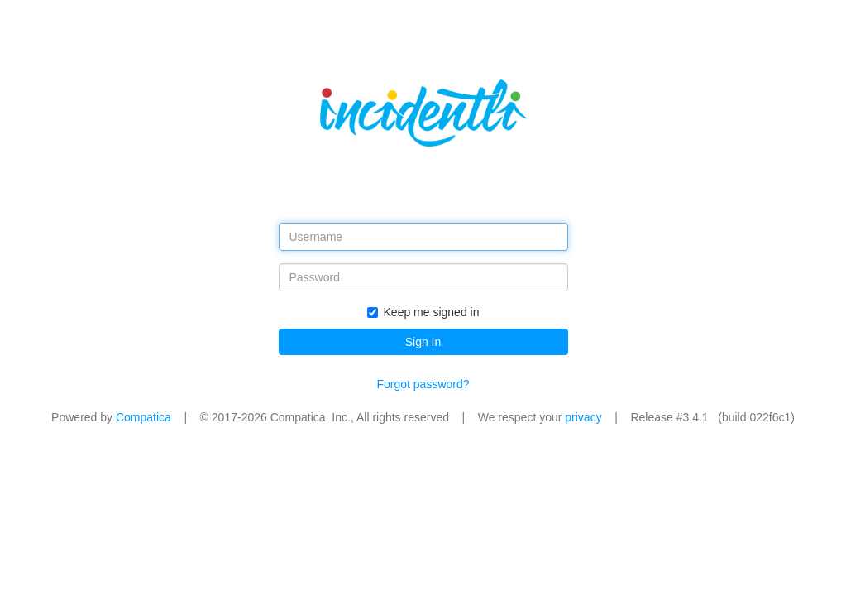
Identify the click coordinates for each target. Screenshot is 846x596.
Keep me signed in (423, 312)
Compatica (143, 417)
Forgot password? (422, 384)
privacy (583, 417)
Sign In (423, 341)
